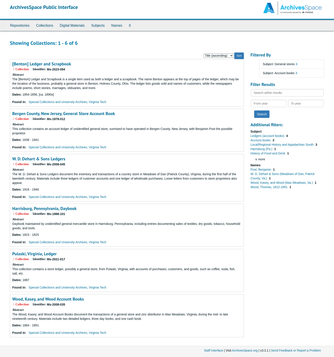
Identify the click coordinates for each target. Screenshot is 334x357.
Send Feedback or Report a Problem (296, 350)
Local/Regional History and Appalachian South (282, 144)
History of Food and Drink (268, 153)
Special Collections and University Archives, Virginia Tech (67, 102)
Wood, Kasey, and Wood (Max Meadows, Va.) (281, 182)
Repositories (20, 25)
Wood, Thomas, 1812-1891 (269, 187)
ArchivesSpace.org (245, 350)
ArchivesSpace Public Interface (44, 7)
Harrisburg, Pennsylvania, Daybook (44, 208)
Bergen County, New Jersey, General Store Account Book (63, 113)
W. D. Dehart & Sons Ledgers (38, 159)
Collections (44, 25)
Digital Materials (72, 25)
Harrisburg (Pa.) (261, 149)
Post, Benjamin (261, 169)
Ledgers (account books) (267, 136)
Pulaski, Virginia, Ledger (34, 254)
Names (116, 25)
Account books (260, 140)
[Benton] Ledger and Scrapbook (41, 64)
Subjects (98, 25)
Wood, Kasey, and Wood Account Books (48, 299)
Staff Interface (213, 350)
